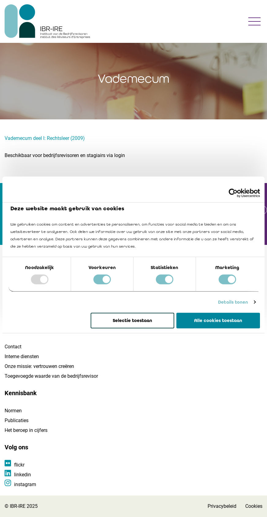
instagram (25, 484)
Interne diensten (22, 356)
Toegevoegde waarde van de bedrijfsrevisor (51, 376)
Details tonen (233, 302)
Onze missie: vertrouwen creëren (39, 366)
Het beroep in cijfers (26, 430)
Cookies (253, 506)
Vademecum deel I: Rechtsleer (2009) (45, 138)
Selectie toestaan (132, 320)
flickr (19, 465)
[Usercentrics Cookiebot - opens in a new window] (233, 192)
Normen (13, 411)
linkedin (22, 475)
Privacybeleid (222, 506)
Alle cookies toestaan (218, 320)
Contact (13, 347)
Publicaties (16, 420)
